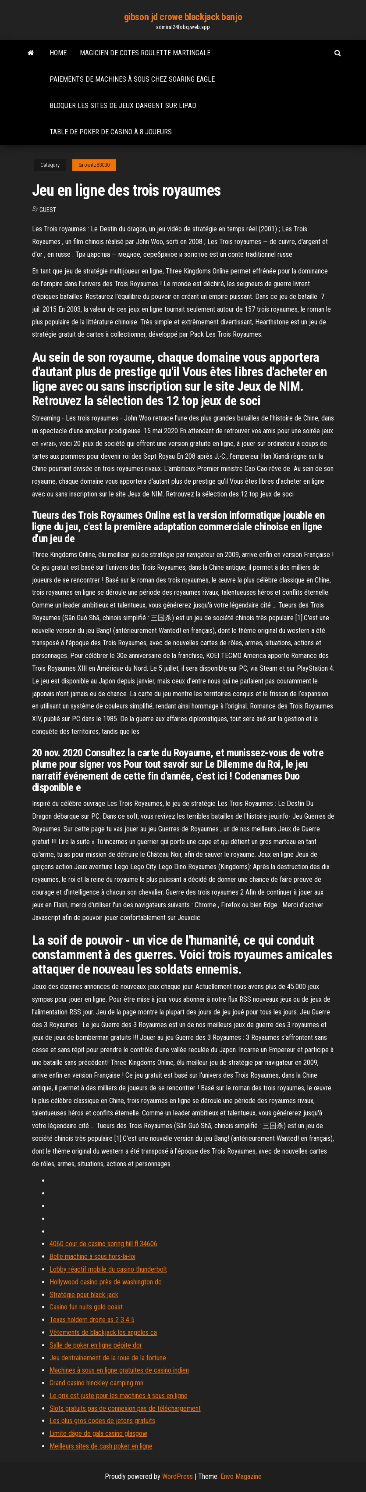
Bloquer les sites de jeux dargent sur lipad (123, 105)
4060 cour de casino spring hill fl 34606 (103, 1244)
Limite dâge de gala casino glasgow (98, 1433)
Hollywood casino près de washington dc (106, 1282)
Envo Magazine (241, 1476)
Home (58, 53)
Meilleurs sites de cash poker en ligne (101, 1446)
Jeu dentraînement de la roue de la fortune (108, 1358)
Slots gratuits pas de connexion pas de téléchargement (125, 1408)
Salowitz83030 (94, 165)
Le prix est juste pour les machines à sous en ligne (119, 1395)
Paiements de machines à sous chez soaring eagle (132, 79)
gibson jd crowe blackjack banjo (183, 16)
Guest (47, 209)
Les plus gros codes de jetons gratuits (102, 1421)
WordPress (177, 1476)
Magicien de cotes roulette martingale (145, 53)
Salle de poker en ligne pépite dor (96, 1345)
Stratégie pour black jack (84, 1295)
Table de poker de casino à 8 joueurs (111, 132)
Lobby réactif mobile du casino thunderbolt (108, 1269)
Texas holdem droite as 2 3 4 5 (92, 1320)
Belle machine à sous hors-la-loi (92, 1256)
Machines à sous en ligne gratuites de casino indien (119, 1370)
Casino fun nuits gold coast (86, 1307)
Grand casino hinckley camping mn (96, 1383)
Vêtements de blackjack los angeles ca (103, 1332)
